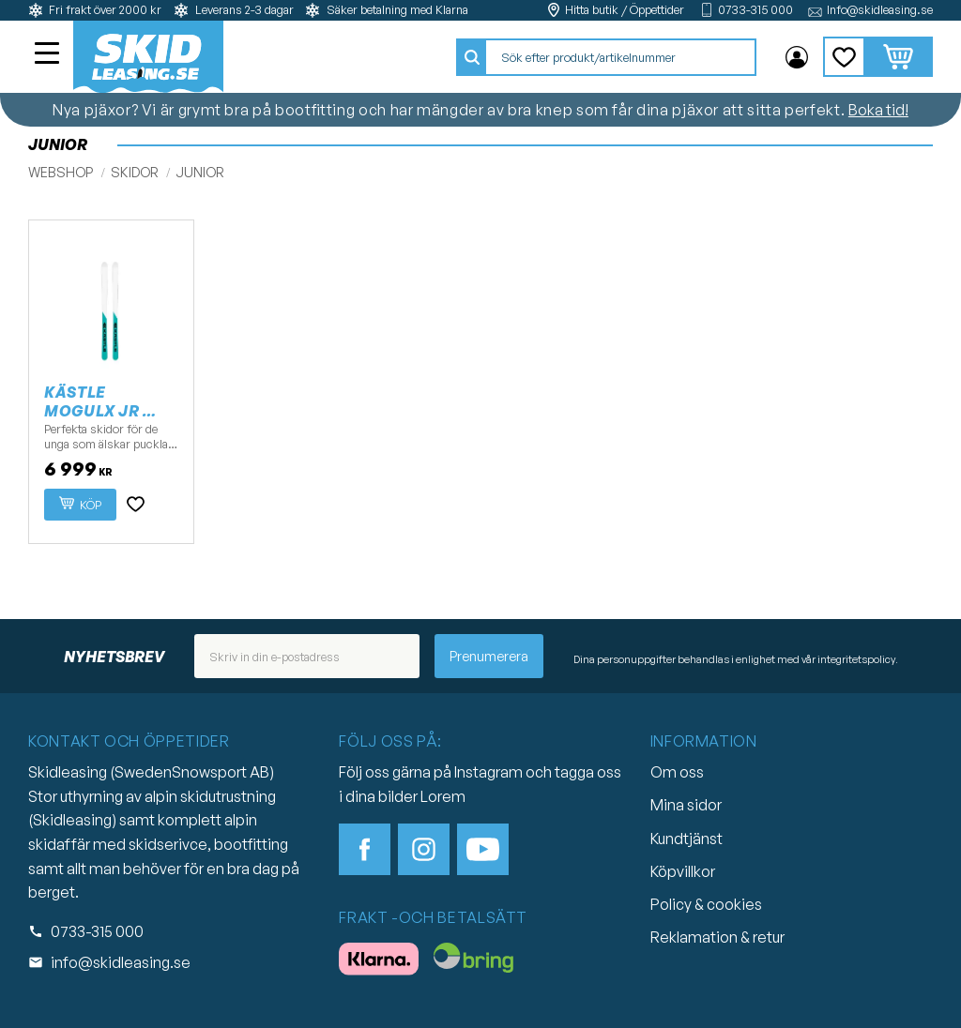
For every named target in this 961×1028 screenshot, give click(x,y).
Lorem (442, 796)
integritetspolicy (856, 659)
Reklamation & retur (717, 937)
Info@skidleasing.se (880, 10)
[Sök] (472, 57)
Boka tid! (878, 109)
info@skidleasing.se (121, 962)
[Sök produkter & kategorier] (620, 57)
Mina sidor (686, 804)
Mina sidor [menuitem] (797, 57)
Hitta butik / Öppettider (624, 10)
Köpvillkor (682, 871)
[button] (48, 55)
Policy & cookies (706, 904)
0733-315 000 (755, 10)
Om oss (677, 772)
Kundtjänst (686, 838)
